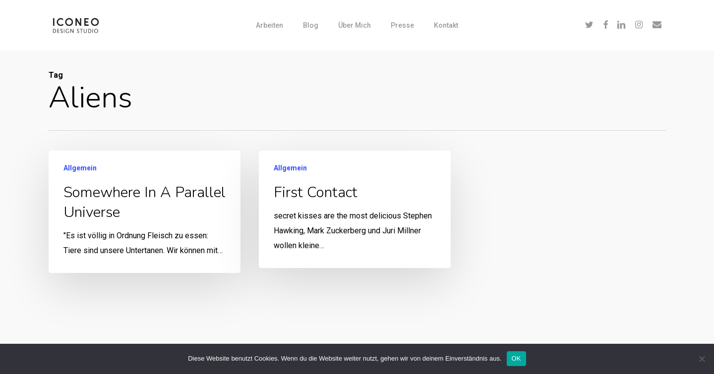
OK (516, 358)
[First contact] (354, 209)
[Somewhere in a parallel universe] (144, 212)
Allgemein (80, 168)
